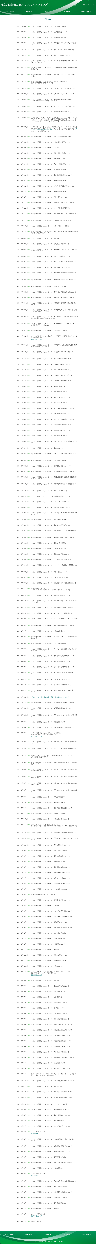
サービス (48, 11)
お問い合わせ (86, 11)
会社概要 (28, 11)
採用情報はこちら (36, 339)
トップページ (10, 11)
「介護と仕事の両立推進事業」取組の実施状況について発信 (50, 697)
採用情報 (67, 11)
